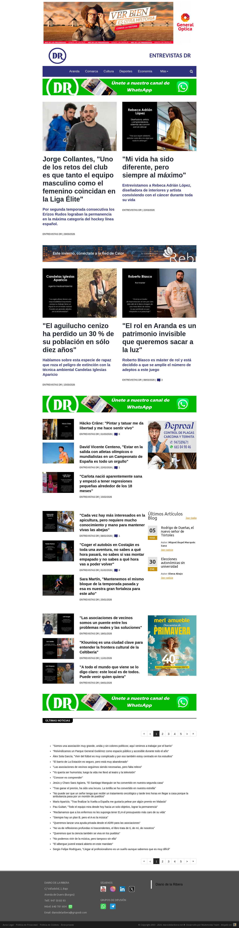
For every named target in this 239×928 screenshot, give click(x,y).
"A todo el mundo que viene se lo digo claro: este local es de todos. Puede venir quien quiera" (109, 672)
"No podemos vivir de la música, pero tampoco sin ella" (85, 838)
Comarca (91, 71)
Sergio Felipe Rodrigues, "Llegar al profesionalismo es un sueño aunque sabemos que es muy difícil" (111, 849)
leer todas (191, 518)
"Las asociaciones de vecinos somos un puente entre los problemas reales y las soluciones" (111, 623)
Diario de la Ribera (169, 884)
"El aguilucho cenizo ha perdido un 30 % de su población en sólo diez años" (78, 338)
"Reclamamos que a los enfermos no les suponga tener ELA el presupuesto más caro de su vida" (109, 812)
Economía (145, 71)
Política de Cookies (49, 924)
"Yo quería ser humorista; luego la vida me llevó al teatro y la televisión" (94, 772)
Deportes (126, 71)
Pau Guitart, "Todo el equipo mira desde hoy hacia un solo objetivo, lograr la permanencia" (105, 806)
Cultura (109, 71)
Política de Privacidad (27, 924)
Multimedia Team (210, 924)
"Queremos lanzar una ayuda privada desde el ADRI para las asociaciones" (96, 822)
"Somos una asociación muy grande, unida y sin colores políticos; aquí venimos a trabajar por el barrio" (112, 745)
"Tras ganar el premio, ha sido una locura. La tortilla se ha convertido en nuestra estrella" (104, 788)
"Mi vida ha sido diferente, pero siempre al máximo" (154, 167)
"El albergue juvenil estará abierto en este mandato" (83, 843)
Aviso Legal (8, 924)
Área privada (67, 924)
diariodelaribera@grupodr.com (69, 912)
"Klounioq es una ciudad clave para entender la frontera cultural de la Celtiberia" (111, 647)
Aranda (74, 71)
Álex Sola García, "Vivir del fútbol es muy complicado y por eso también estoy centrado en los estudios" (113, 756)
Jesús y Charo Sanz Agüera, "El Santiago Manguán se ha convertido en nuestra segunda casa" (108, 782)
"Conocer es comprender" (68, 777)
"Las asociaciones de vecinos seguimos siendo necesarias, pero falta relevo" (97, 766)
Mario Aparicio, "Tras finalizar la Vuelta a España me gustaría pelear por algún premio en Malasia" (109, 801)
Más (164, 71)
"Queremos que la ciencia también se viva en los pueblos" (86, 833)
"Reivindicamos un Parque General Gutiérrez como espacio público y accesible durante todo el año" (111, 751)
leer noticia (167, 549)
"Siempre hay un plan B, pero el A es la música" (80, 817)
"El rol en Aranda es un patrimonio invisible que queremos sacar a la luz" (159, 338)
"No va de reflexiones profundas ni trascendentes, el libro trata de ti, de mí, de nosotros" (104, 828)
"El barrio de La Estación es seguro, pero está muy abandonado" (90, 761)
